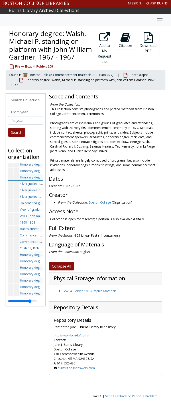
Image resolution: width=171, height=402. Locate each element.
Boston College (100, 202)
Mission (134, 3)
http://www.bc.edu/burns (71, 335)
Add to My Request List (104, 48)
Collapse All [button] (61, 266)
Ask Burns (157, 3)
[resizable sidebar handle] (22, 301)
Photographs (139, 75)
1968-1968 (27, 222)
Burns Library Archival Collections (44, 10)
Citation (125, 40)
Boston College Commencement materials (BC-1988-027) (71, 75)
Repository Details (76, 307)
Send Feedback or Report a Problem (131, 396)
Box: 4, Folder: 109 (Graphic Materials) (90, 291)
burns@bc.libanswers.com (76, 368)
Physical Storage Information (89, 278)
